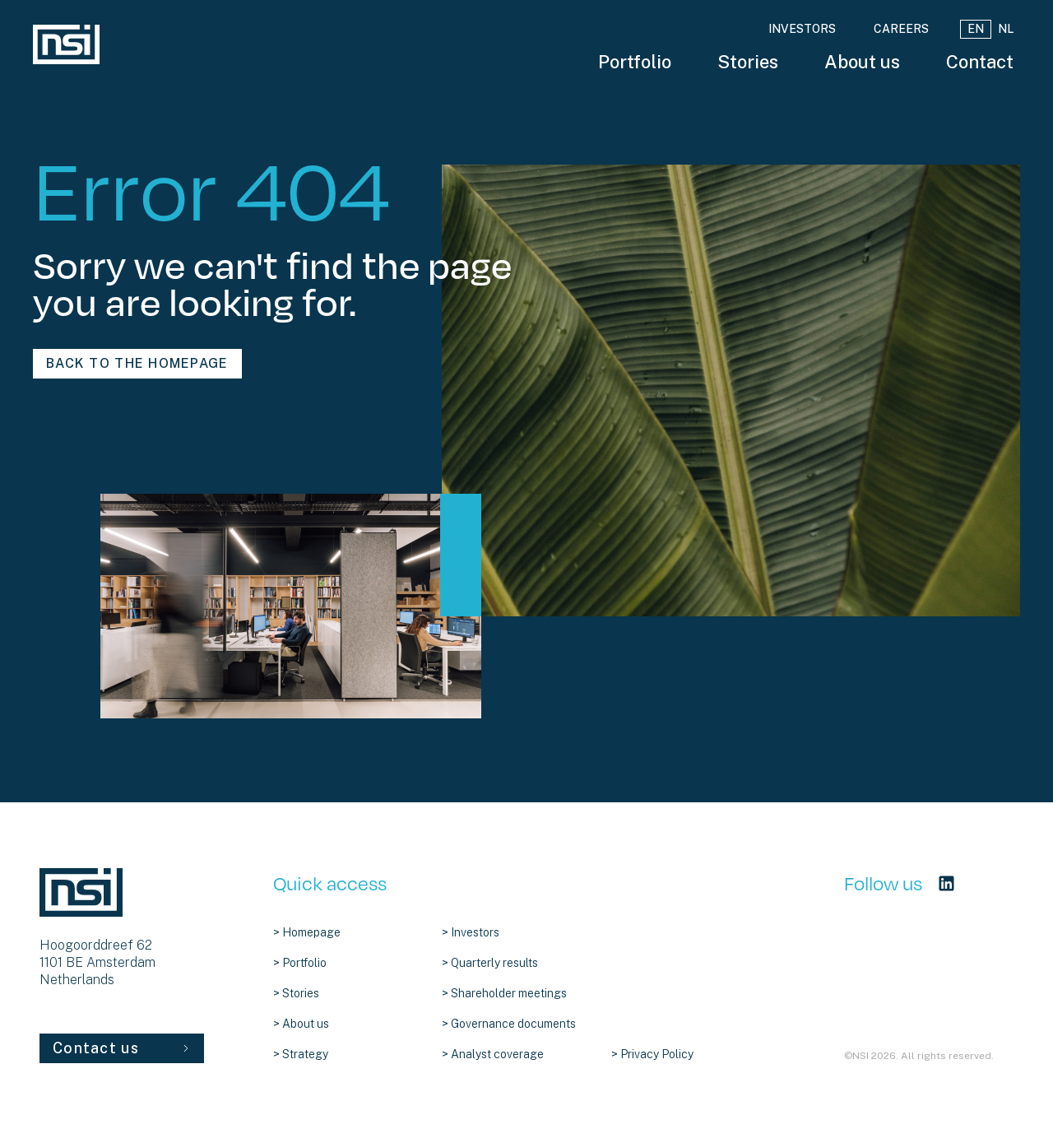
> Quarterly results (490, 962)
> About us (301, 1023)
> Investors (470, 932)
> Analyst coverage (493, 1054)
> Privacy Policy (652, 1054)
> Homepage (307, 932)
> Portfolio (300, 962)
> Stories (296, 993)
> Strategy (300, 1054)
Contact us (122, 1048)
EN (975, 28)
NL (1006, 28)
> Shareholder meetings (504, 993)
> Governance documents (509, 1023)
